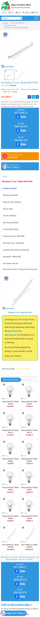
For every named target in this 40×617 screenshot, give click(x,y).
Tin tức (22, 538)
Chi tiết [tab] (5, 177)
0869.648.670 (20, 126)
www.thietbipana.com (16, 600)
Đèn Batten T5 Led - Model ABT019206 (20, 312)
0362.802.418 (20, 140)
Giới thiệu (14, 536)
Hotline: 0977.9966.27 (13, 613)
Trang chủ (5, 536)
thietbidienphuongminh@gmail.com (18, 597)
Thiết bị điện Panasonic (28, 536)
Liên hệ (30, 538)
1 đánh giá (12, 85)
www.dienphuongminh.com (17, 603)
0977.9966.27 (20, 112)
